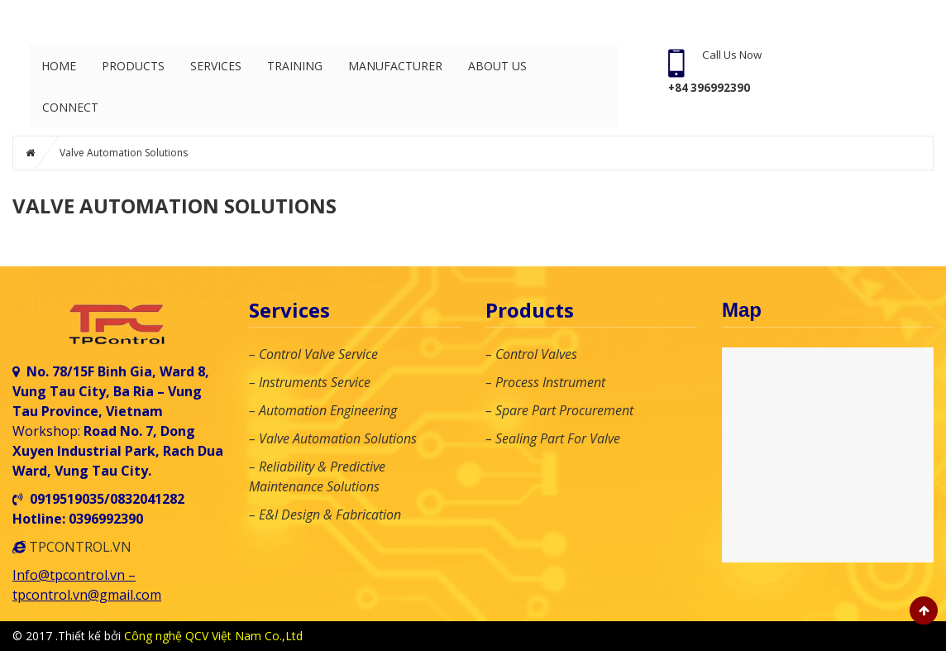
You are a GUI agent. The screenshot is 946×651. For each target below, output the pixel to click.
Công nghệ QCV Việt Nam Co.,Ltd (213, 636)
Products (133, 66)
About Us (497, 66)
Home (58, 66)
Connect (70, 107)
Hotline (876, 636)
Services (215, 66)
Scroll (924, 610)
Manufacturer (395, 66)
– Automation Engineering (323, 410)
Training (294, 66)
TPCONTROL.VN (80, 547)
